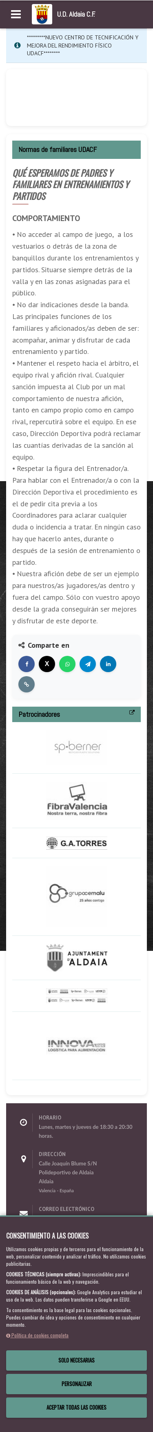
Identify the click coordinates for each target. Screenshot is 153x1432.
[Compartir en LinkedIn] (108, 664)
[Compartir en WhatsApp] (67, 664)
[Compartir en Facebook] (26, 664)
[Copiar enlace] (26, 684)
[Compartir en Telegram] (88, 664)
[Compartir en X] (47, 664)
